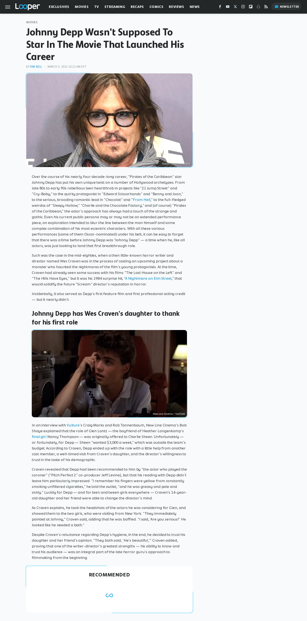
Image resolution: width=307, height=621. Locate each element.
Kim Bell (36, 66)
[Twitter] (235, 7)
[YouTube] (228, 7)
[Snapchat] (258, 7)
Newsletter (286, 7)
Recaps (137, 6)
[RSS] (266, 7)
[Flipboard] (251, 7)
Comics (156, 6)
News (195, 6)
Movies (82, 6)
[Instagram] (243, 7)
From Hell (141, 199)
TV (96, 6)
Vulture (73, 425)
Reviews (176, 6)
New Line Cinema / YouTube (169, 414)
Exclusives (59, 6)
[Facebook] (220, 7)
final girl (39, 436)
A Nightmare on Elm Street (148, 278)
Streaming (114, 6)
